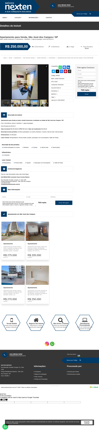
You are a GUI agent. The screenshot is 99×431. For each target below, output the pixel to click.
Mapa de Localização (40, 376)
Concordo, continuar (87, 422)
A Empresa (37, 374)
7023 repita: (42, 202)
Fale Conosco (38, 379)
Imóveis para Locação (73, 376)
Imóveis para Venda (73, 374)
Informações (34, 17)
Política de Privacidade (40, 381)
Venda (5, 17)
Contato (49, 17)
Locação (18, 17)
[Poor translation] (5, 402)
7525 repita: (85, 90)
